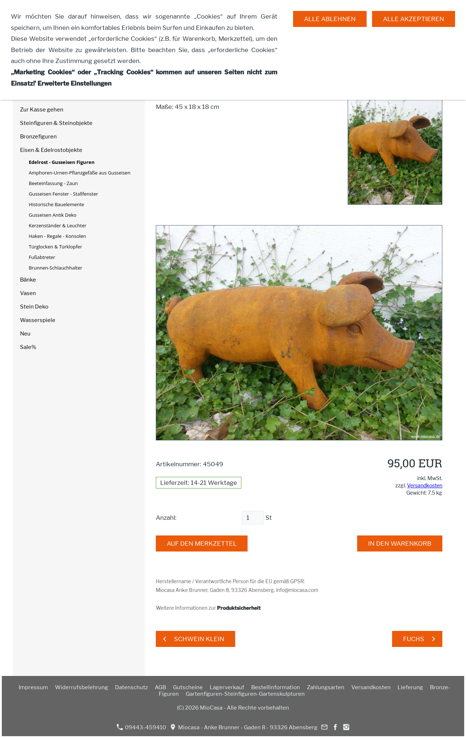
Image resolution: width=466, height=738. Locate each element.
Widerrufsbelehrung (81, 687)
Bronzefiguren (38, 136)
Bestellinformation (275, 687)
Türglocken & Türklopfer (55, 246)
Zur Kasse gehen (41, 109)
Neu (25, 333)
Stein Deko (34, 306)
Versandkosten (424, 485)
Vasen (28, 293)
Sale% (28, 347)
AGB (160, 687)
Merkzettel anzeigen (46, 96)
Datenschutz (131, 687)
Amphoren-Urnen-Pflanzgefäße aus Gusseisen (79, 172)
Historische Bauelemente (56, 204)
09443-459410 (141, 727)
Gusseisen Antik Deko (52, 215)
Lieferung (410, 687)
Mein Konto (35, 82)
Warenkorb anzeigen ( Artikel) (59, 69)
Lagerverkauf (227, 687)
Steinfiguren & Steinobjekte (56, 123)
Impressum (33, 687)
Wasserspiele (37, 320)
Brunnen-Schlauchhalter (55, 267)
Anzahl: (166, 517)
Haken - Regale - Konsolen (57, 236)
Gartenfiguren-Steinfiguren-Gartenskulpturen (245, 694)
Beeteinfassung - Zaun (53, 183)
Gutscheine (188, 687)
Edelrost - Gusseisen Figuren (62, 162)
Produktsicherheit (239, 608)
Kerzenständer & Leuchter (57, 225)
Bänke (28, 279)
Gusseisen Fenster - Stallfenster (63, 194)
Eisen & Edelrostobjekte (51, 150)
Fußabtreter (42, 257)
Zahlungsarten (325, 687)
